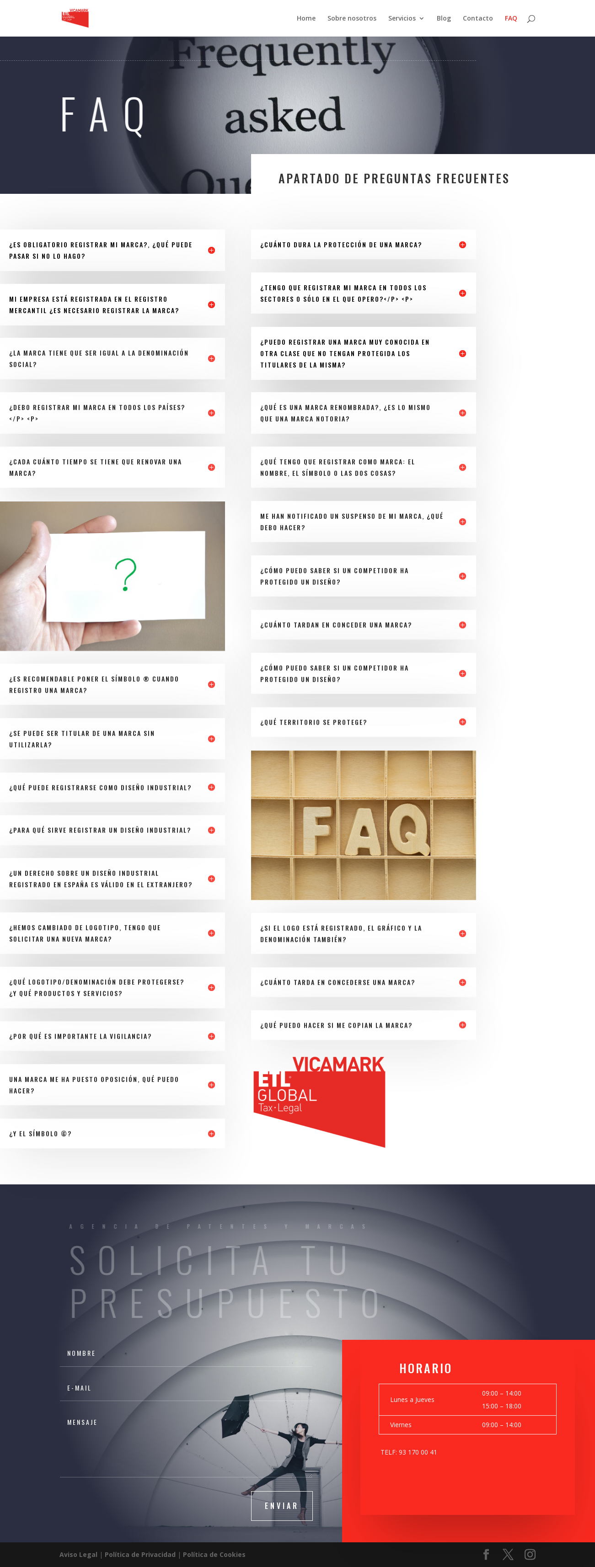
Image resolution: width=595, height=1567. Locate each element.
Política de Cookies (214, 1554)
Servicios (402, 18)
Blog (444, 18)
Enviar (282, 1505)
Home (306, 18)
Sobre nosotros (351, 18)
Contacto (478, 18)
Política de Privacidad (140, 1554)
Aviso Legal (78, 1554)
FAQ (511, 18)
